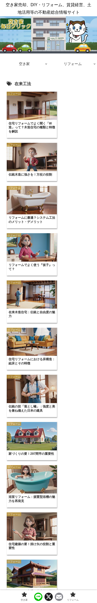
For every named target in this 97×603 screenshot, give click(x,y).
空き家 (25, 586)
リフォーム (71, 586)
